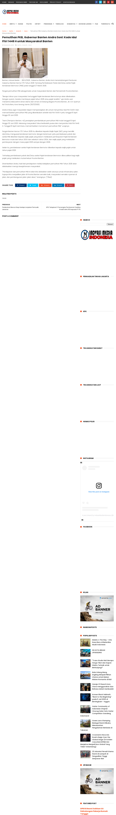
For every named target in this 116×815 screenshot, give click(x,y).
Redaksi (11, 2)
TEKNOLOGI (60, 24)
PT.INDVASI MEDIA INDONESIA (88, 813)
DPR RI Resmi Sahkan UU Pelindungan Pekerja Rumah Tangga (94, 623)
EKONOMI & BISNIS (85, 24)
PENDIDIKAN (48, 24)
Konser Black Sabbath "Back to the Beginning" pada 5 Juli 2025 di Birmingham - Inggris (101, 510)
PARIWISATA (105, 24)
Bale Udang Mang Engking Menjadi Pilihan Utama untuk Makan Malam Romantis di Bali (101, 487)
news (26, 31)
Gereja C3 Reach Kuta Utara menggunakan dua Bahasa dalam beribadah (103, 498)
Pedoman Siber (21, 2)
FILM (96, 24)
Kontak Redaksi (69, 2)
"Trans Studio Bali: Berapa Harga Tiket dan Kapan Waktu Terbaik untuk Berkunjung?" (103, 476)
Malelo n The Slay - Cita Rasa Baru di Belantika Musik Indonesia (102, 454)
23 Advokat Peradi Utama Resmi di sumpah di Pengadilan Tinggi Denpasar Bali (103, 567)
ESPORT (37, 24)
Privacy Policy (55, 2)
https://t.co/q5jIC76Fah (92, 680)
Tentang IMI (33, 2)
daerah (18, 31)
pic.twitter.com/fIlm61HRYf (99, 687)
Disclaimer (44, 2)
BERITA (12, 24)
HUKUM (20, 24)
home (4, 2)
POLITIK (29, 24)
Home (4, 24)
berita (11, 31)
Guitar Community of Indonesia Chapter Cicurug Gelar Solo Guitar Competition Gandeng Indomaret (97, 523)
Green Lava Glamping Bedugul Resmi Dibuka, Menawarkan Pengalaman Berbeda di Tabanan (96, 537)
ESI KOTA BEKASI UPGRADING (98, 463)
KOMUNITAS (71, 24)
